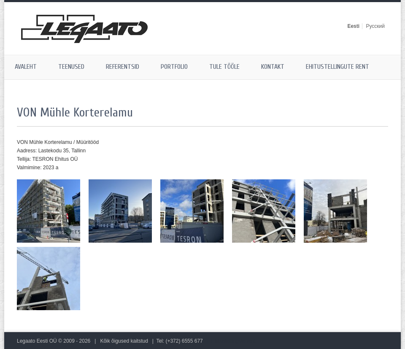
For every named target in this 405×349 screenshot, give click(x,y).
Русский (375, 26)
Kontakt (272, 66)
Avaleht (26, 66)
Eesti (353, 26)
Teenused (71, 66)
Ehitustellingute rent (337, 66)
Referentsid (122, 66)
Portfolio (174, 66)
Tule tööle (224, 66)
